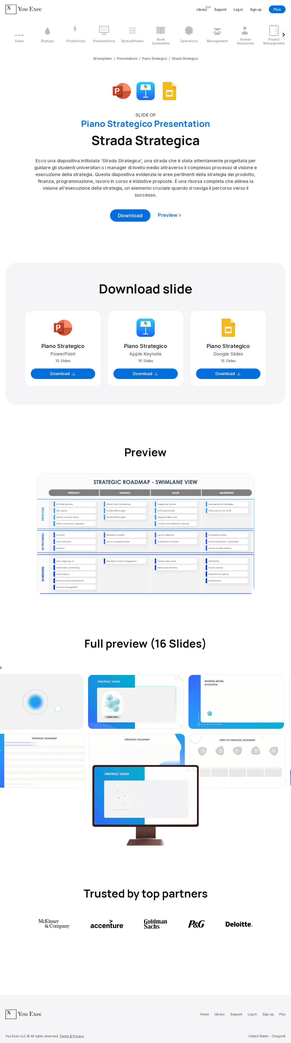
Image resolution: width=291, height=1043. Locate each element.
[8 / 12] (217, 34)
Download (130, 215)
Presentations (127, 58)
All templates (102, 58)
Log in (238, 9)
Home (204, 1014)
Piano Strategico (154, 58)
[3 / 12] (75, 34)
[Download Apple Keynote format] (145, 90)
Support (220, 9)
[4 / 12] (104, 34)
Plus (277, 9)
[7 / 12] (189, 34)
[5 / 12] (132, 34)
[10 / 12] (274, 34)
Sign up (256, 9)
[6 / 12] (160, 34)
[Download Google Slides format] (169, 90)
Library (220, 1014)
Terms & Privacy (72, 1036)
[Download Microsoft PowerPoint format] (121, 90)
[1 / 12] (19, 34)
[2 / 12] (47, 34)
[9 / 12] (245, 34)
